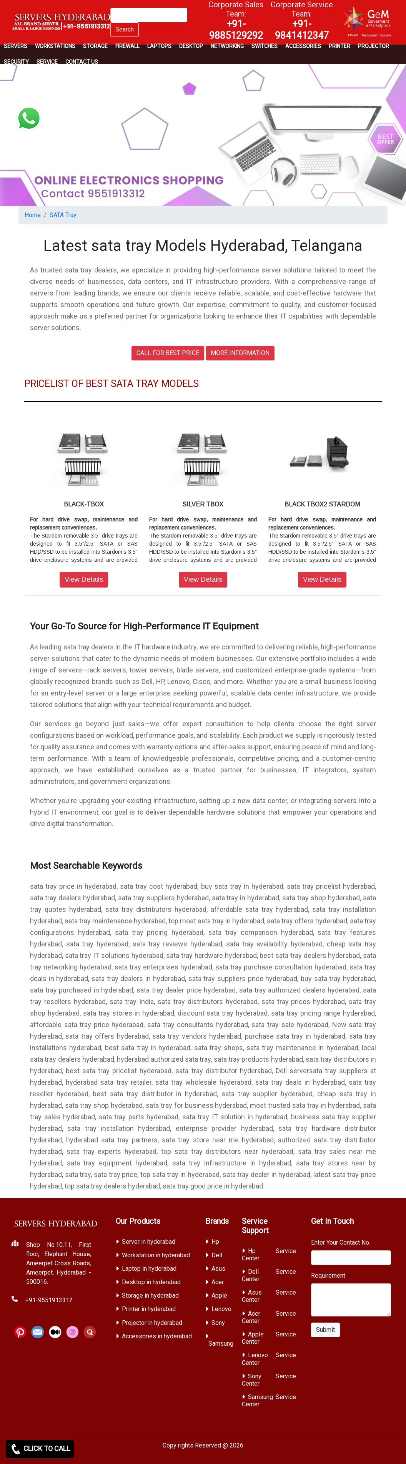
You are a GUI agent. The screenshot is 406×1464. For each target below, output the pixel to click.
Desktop (191, 46)
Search (124, 29)
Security (16, 62)
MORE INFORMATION (240, 353)
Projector (373, 46)
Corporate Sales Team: (235, 20)
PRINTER (339, 46)
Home (33, 215)
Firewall (127, 46)
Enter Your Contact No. (340, 1242)
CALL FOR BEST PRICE (167, 353)
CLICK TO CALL (40, 1449)
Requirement (328, 1275)
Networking (227, 46)
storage (95, 46)
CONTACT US (81, 62)
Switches (264, 46)
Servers (15, 46)
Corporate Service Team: (302, 20)
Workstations (55, 46)
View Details (84, 579)
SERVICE (47, 62)
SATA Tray (63, 215)
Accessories (303, 46)
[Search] (148, 15)
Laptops (159, 46)
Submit (325, 1329)
